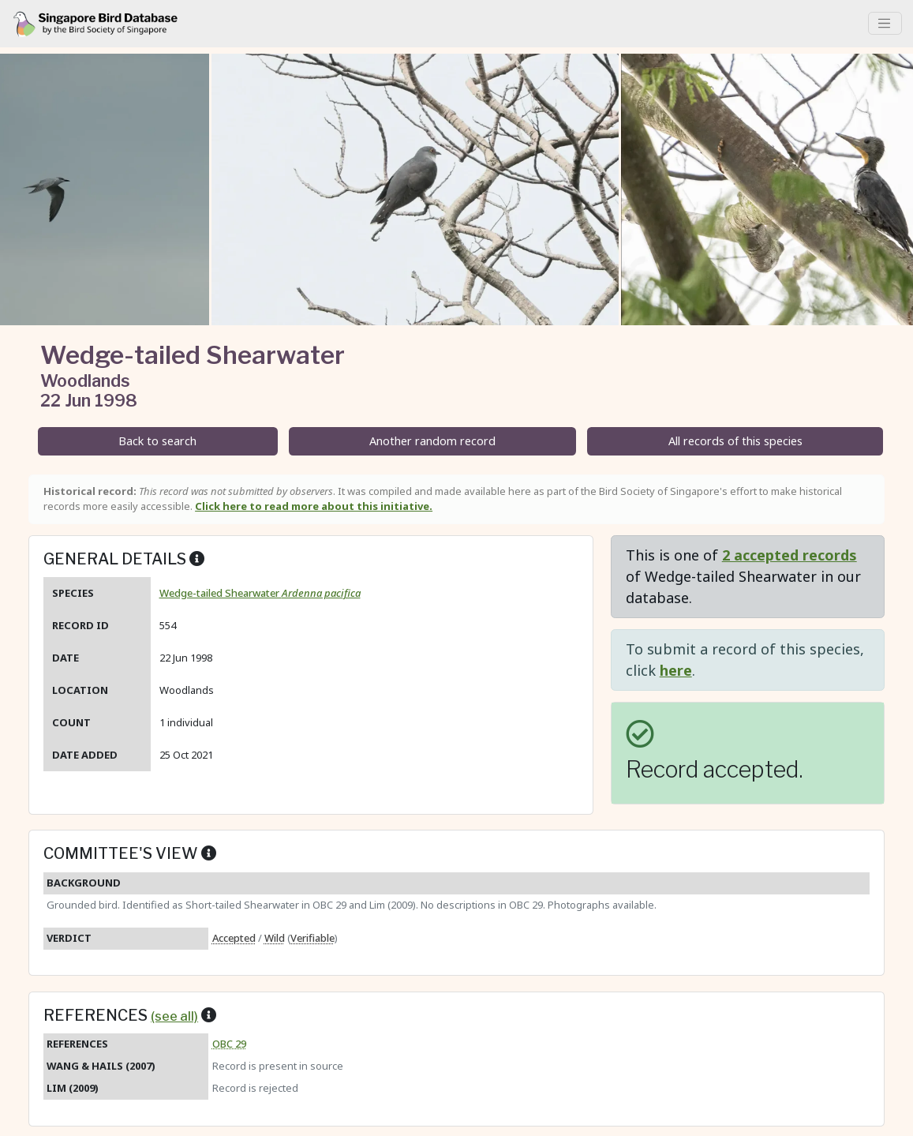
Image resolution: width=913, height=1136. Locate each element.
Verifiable (312, 938)
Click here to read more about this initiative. (313, 506)
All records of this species (735, 440)
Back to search (157, 440)
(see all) (174, 1016)
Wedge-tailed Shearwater (260, 593)
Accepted (234, 938)
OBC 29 (229, 1044)
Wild (274, 938)
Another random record (432, 440)
